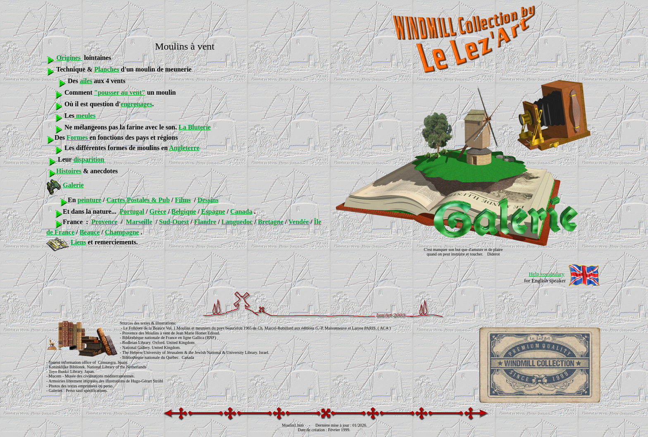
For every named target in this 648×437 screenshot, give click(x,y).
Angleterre (184, 147)
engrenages (136, 103)
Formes (78, 137)
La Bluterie (195, 127)
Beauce (89, 232)
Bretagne (271, 221)
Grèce (158, 211)
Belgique (184, 211)
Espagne (213, 211)
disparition (88, 159)
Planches (106, 69)
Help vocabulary (546, 274)
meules (84, 115)
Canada (241, 211)
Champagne (122, 232)
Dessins (208, 199)
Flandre (205, 221)
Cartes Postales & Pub (138, 199)
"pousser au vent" (119, 92)
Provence (104, 221)
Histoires (68, 170)
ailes (86, 80)
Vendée (298, 221)
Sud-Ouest (174, 221)
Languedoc (237, 221)
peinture (89, 199)
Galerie (73, 185)
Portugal (132, 211)
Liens (78, 242)
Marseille (139, 221)
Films (183, 199)
